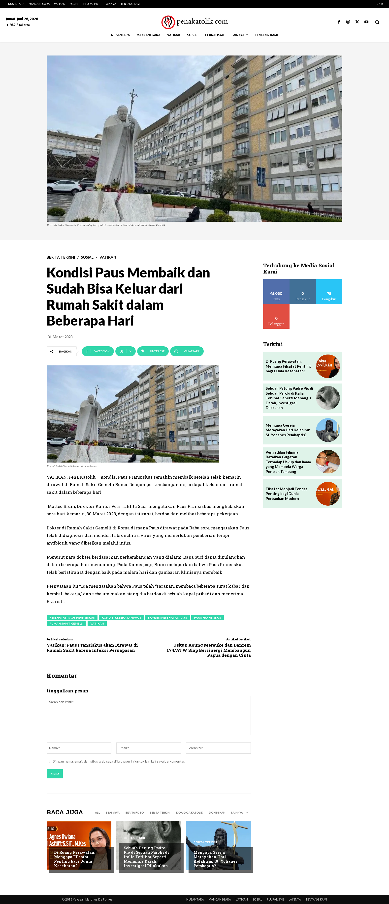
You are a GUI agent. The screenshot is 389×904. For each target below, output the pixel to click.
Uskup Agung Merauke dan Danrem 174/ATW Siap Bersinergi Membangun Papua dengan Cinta (209, 650)
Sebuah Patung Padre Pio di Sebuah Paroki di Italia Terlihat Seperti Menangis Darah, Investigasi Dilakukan (146, 856)
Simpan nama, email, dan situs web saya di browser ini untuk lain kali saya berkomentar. (119, 761)
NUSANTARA (195, 899)
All (97, 812)
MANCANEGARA (220, 899)
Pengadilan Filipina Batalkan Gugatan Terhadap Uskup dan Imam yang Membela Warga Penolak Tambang (288, 462)
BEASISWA (113, 812)
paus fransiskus (207, 617)
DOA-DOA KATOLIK (189, 812)
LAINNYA (295, 899)
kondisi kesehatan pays (167, 617)
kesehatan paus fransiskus (72, 617)
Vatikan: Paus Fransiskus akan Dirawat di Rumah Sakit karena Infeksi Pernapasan (92, 647)
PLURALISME (275, 899)
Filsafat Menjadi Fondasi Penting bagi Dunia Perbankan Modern (287, 494)
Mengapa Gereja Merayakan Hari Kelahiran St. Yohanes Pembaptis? (215, 859)
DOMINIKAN (217, 812)
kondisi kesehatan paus (121, 617)
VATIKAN (107, 257)
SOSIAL (87, 257)
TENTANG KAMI (316, 899)
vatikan (97, 623)
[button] (377, 22)
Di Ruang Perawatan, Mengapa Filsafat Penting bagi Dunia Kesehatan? (74, 859)
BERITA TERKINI (61, 257)
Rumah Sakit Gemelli (66, 623)
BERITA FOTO (135, 812)
